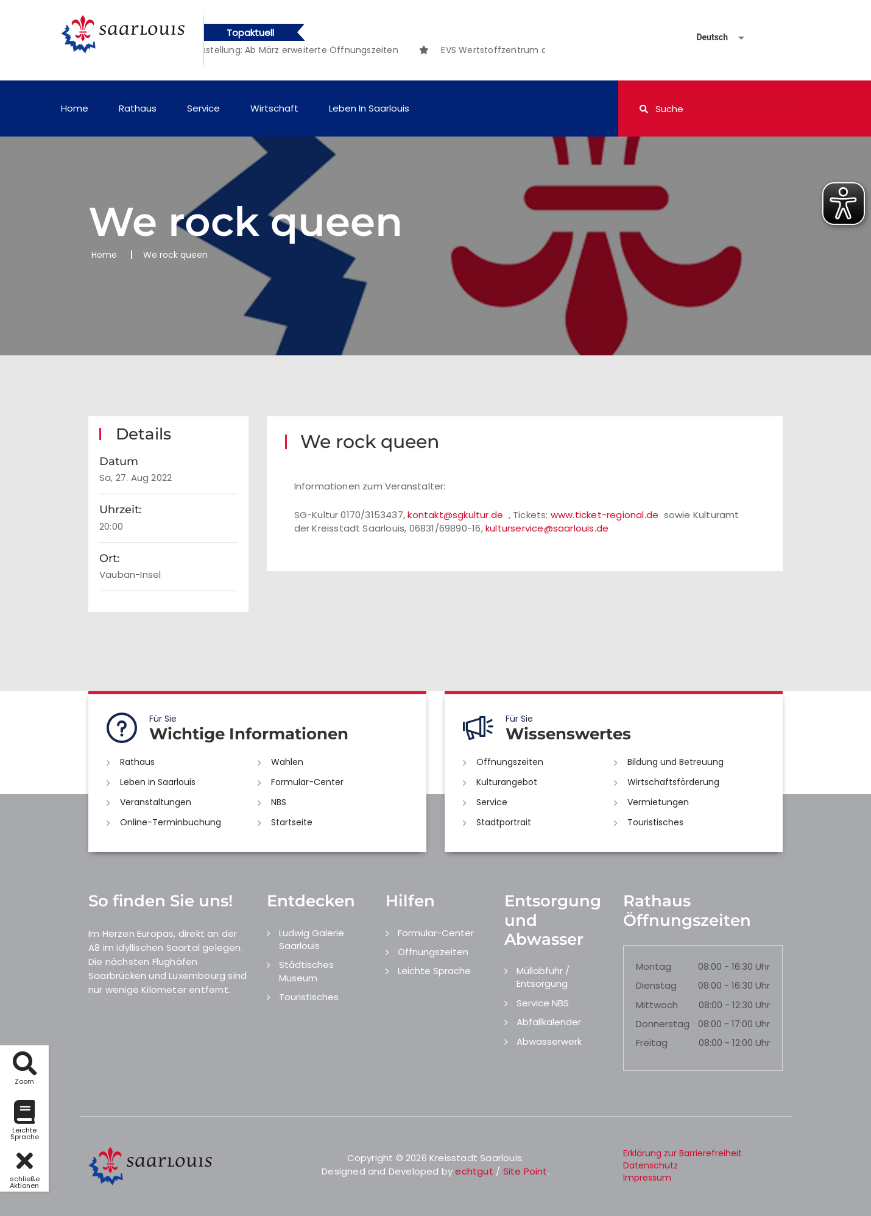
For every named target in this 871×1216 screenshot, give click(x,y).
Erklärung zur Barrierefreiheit (682, 1153)
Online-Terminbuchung (170, 822)
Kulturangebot (506, 782)
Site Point (525, 1171)
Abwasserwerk (549, 1041)
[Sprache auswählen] (706, 37)
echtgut (474, 1171)
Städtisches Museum (306, 971)
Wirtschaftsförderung (673, 782)
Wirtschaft (274, 108)
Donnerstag (662, 1023)
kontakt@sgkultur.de (455, 514)
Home (74, 108)
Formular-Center (307, 782)
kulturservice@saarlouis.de (546, 528)
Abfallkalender (549, 1021)
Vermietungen (658, 802)
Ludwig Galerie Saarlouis (311, 939)
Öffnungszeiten (509, 762)
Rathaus (138, 108)
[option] (303, 50)
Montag (653, 966)
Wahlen (287, 762)
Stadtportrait (503, 822)
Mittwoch (657, 1004)
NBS (278, 802)
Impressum (647, 1178)
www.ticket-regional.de (604, 514)
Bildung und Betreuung (675, 762)
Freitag (652, 1042)
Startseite (291, 822)
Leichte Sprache (434, 970)
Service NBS (543, 1003)
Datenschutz (650, 1165)
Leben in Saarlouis (369, 108)
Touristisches (655, 822)
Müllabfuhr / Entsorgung (543, 977)
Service (203, 108)
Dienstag (656, 985)
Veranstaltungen (155, 802)
